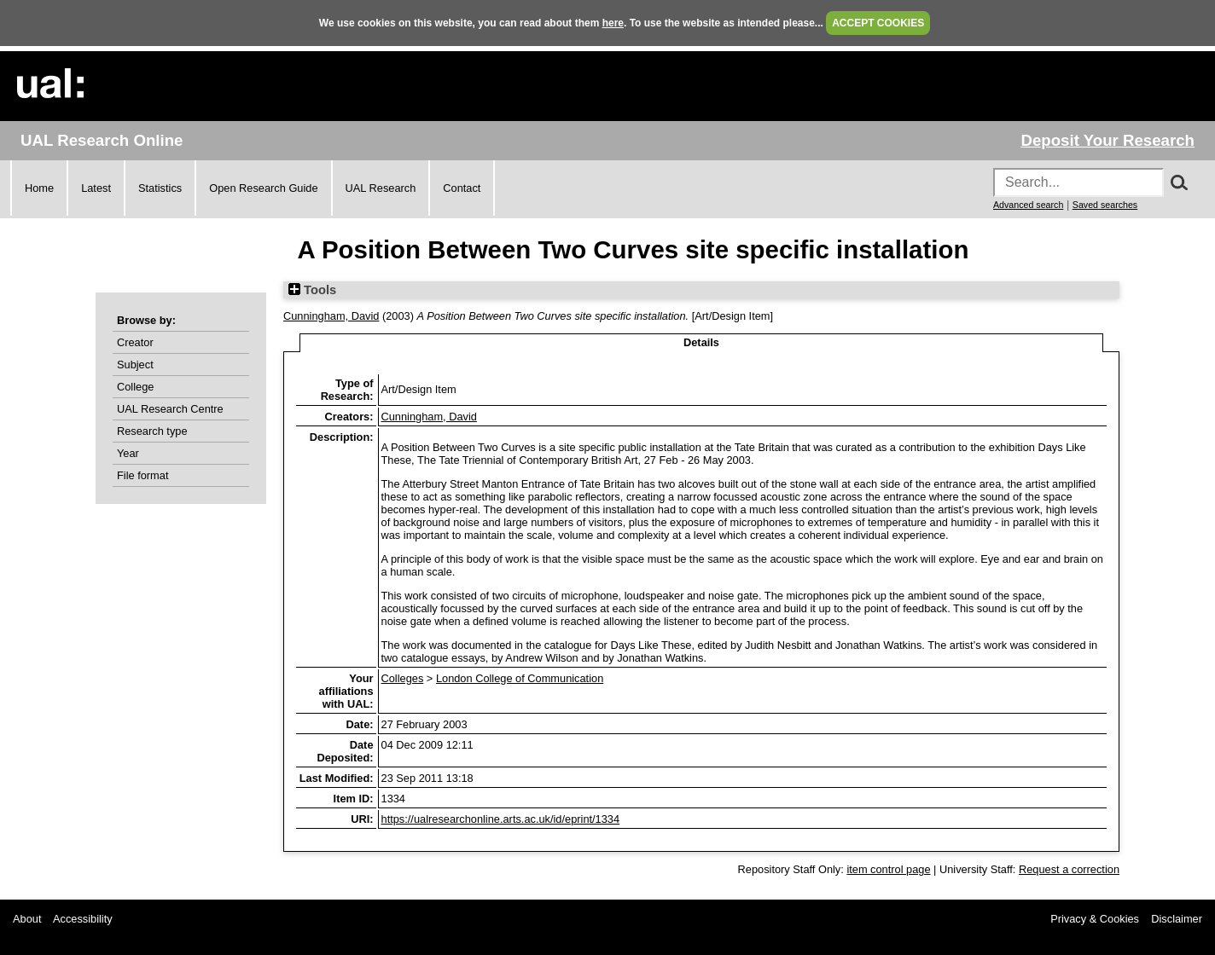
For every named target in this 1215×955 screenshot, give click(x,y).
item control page (888, 869)
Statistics (160, 188)
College (135, 386)
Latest (96, 188)
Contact (461, 188)
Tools (312, 290)
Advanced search (1028, 205)
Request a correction (1069, 869)
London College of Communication (519, 678)
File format (142, 475)
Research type (152, 431)
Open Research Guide (263, 188)
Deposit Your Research (1107, 140)
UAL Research (381, 188)
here (613, 23)
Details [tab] (701, 342)
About (27, 918)
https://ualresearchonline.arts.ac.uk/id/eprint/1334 (500, 819)
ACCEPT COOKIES (878, 23)
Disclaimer (1176, 918)
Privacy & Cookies (1094, 918)
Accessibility (83, 918)
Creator (135, 342)
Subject (135, 364)
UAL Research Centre (170, 408)
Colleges (402, 678)
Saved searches (1105, 205)
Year (128, 453)
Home (39, 188)
